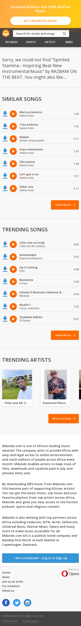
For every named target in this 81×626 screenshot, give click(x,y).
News (6, 577)
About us (8, 590)
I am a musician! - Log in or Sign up (40, 558)
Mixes (69, 42)
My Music (12, 42)
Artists (50, 42)
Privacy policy (31, 621)
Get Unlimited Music (40, 21)
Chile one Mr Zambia (17, 403)
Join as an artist (12, 581)
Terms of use (9, 621)
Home (6, 572)
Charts (31, 42)
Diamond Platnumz (55, 403)
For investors (11, 586)
